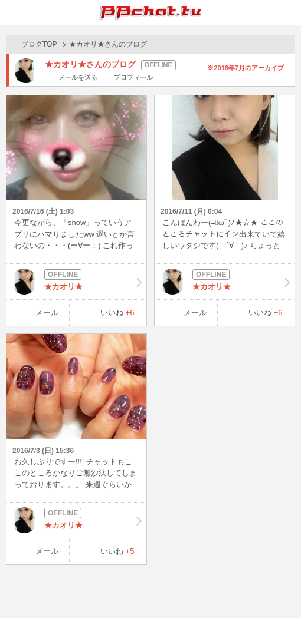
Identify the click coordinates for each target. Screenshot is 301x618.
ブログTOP (39, 44)
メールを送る (77, 77)
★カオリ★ (76, 282)
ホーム (12, 12)
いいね (117, 312)
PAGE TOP (280, 586)
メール (46, 312)
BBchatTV (150, 12)
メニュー (288, 12)
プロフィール (133, 77)
